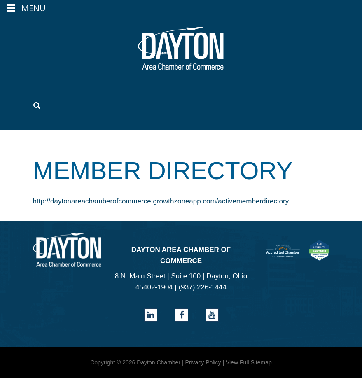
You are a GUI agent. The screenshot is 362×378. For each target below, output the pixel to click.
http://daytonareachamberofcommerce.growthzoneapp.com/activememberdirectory (161, 201)
